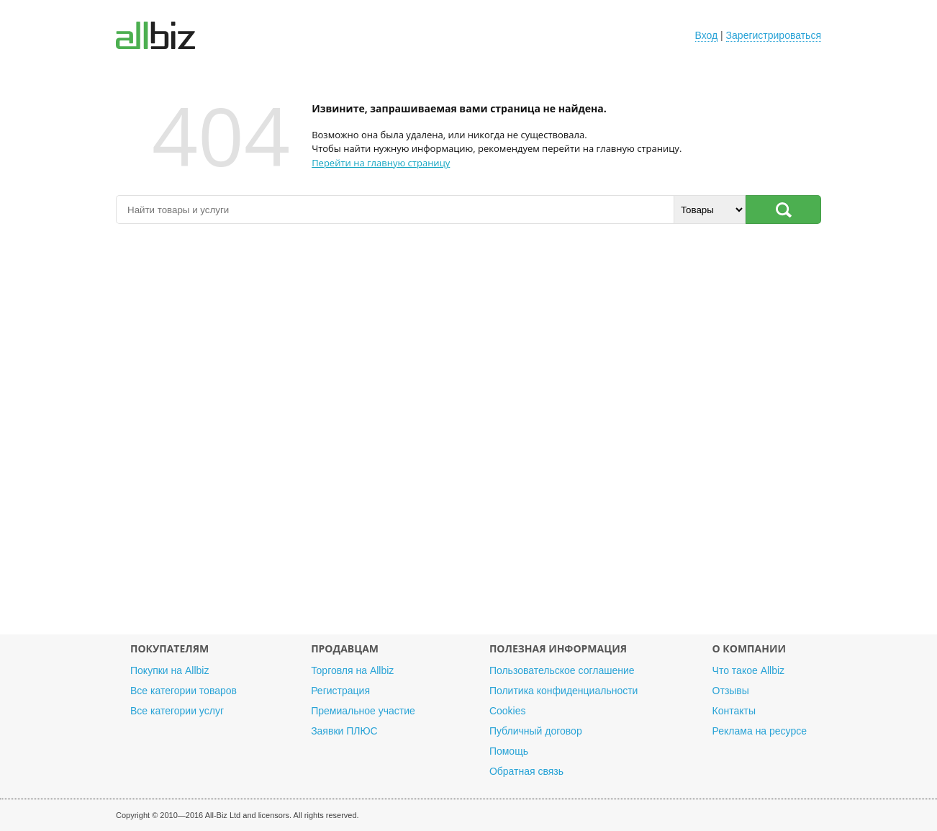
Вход (706, 35)
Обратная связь (526, 771)
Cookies (507, 711)
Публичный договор (535, 731)
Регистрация (340, 690)
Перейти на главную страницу (381, 162)
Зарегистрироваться (773, 35)
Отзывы (730, 690)
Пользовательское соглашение (562, 670)
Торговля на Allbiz (352, 670)
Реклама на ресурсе (759, 731)
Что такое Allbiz (748, 670)
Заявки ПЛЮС (344, 731)
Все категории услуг (177, 711)
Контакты (734, 711)
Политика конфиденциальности (563, 690)
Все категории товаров (183, 690)
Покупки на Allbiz (169, 670)
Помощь (508, 751)
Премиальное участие (363, 711)
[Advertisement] (468, 436)
